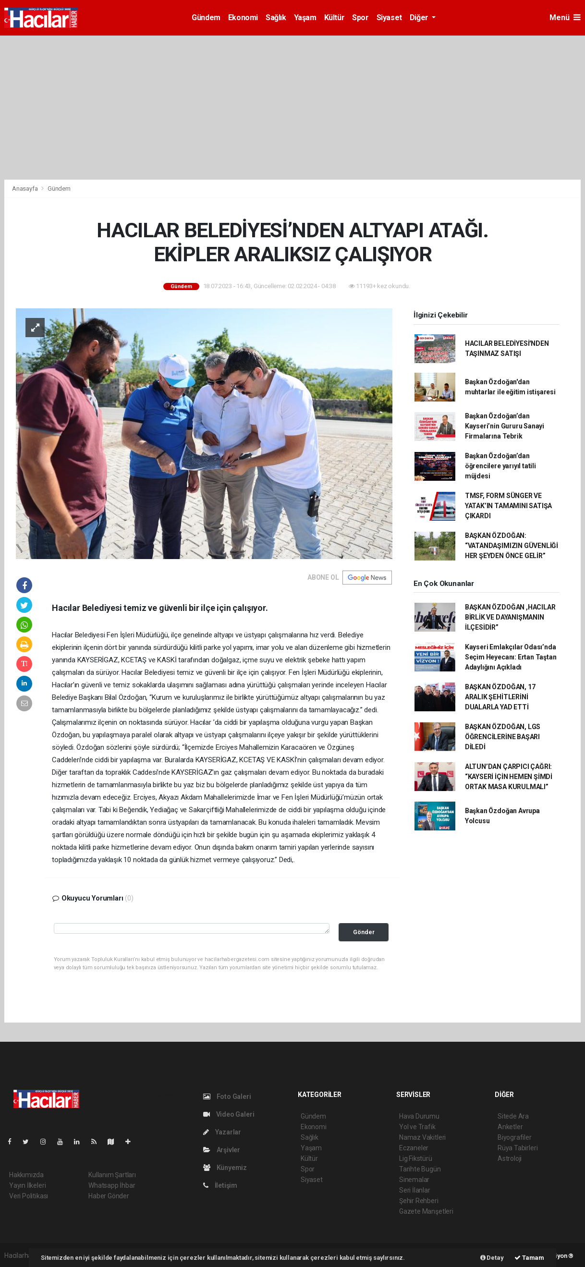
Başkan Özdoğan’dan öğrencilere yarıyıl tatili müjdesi (500, 466)
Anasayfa (25, 188)
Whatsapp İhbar (111, 1185)
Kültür (334, 17)
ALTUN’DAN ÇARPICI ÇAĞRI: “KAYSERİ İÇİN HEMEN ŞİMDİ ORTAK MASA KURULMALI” (508, 777)
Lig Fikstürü (415, 1158)
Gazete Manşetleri (426, 1211)
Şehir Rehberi (419, 1201)
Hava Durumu (419, 1116)
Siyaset (389, 17)
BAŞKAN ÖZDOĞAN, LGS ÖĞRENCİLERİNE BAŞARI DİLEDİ (502, 737)
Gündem (206, 17)
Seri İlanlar (414, 1190)
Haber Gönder (108, 1196)
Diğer (420, 17)
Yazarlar (222, 1132)
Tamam (529, 1257)
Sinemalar (414, 1179)
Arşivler (221, 1150)
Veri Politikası (28, 1196)
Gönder (364, 932)
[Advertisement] (292, 107)
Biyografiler (515, 1137)
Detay (492, 1257)
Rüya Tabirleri (517, 1148)
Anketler (510, 1127)
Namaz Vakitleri (422, 1137)
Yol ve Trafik (417, 1127)
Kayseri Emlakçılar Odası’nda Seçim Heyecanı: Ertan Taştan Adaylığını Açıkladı (511, 657)
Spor (360, 17)
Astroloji (510, 1158)
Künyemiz (225, 1167)
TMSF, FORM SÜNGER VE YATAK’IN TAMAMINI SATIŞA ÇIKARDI (508, 506)
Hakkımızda (26, 1175)
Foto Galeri (227, 1096)
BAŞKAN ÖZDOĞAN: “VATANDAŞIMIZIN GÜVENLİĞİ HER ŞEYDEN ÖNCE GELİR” (511, 546)
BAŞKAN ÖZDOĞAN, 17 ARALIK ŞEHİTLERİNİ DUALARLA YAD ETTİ (500, 697)
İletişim (220, 1185)
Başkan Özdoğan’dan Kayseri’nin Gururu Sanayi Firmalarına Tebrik (504, 426)
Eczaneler (413, 1148)
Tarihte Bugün (420, 1169)
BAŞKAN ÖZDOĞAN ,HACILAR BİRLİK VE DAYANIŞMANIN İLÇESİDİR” (510, 617)
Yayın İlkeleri (27, 1185)
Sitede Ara (513, 1116)
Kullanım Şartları (112, 1175)
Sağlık (276, 17)
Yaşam (305, 17)
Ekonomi (243, 17)
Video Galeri (228, 1114)
